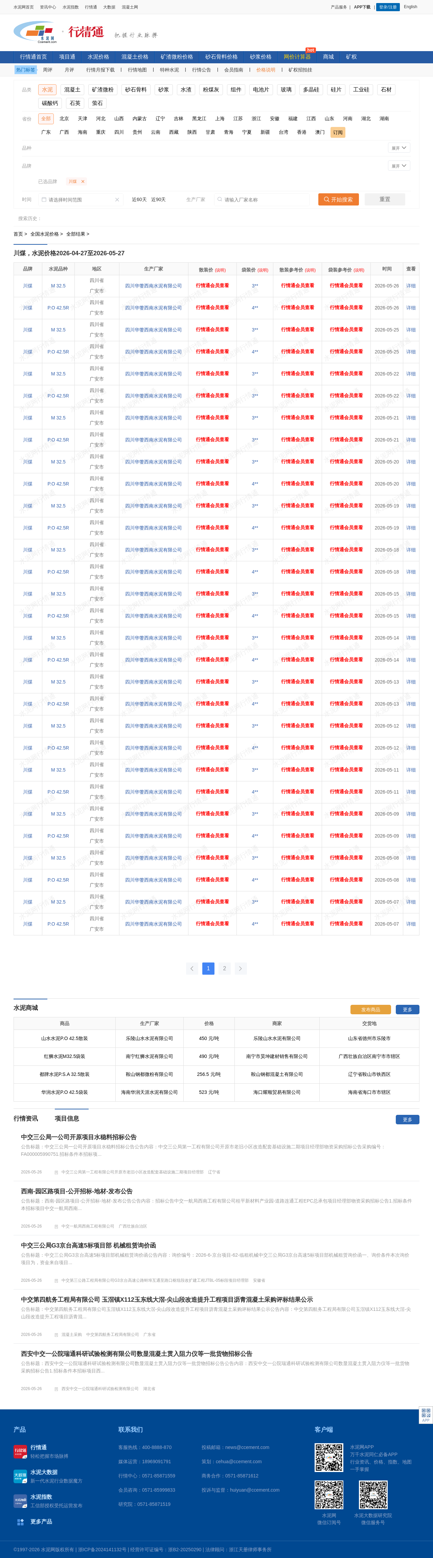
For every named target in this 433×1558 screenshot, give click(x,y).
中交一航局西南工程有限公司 (88, 1226)
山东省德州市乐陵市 (369, 1038)
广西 (64, 132)
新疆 (265, 132)
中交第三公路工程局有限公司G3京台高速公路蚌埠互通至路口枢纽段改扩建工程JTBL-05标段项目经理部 (155, 1280)
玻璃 (286, 89)
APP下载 (363, 7)
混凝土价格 (135, 57)
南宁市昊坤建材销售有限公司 (277, 1056)
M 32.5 (58, 285)
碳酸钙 (50, 103)
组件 (236, 89)
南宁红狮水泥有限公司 (149, 1056)
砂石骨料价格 (221, 57)
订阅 (338, 132)
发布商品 (370, 1009)
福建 (293, 118)
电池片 (261, 89)
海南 (82, 132)
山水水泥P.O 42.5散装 (64, 1038)
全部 (46, 118)
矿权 (351, 57)
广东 (46, 132)
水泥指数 (71, 7)
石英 (75, 103)
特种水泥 (169, 69)
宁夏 (247, 132)
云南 (155, 132)
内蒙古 (140, 118)
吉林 (178, 118)
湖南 (384, 118)
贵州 (137, 132)
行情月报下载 (100, 69)
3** (255, 285)
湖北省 (149, 1388)
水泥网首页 (24, 7)
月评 (69, 69)
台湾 (283, 132)
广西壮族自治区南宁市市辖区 (369, 1056)
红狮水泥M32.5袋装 (65, 1056)
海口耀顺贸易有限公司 (277, 1092)
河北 (101, 118)
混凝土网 (130, 7)
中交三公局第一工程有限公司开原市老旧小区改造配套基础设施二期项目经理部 (133, 1172)
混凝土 (72, 89)
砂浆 (163, 89)
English (411, 6)
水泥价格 (98, 57)
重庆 (101, 132)
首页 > (21, 234)
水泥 (47, 89)
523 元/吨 (209, 1092)
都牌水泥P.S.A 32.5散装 (65, 1074)
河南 (347, 118)
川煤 (27, 285)
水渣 (186, 89)
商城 (328, 57)
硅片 (336, 89)
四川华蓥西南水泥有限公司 (153, 285)
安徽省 (259, 1280)
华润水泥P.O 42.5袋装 (64, 1092)
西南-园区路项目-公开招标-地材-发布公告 (77, 1191)
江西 (311, 118)
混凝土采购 (72, 1334)
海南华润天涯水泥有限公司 (149, 1092)
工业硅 (361, 89)
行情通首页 (33, 57)
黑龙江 (199, 118)
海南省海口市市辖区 (369, 1092)
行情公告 (201, 69)
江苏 (238, 118)
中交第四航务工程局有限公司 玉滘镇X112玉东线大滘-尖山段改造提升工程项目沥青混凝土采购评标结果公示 (167, 1299)
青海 (228, 132)
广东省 (149, 1334)
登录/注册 (387, 7)
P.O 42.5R (58, 307)
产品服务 (339, 7)
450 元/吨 (209, 1038)
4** (255, 307)
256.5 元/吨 (209, 1074)
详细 (411, 285)
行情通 (91, 7)
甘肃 (210, 132)
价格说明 (265, 69)
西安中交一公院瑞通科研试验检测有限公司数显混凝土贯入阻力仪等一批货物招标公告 (136, 1353)
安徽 (274, 118)
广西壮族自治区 (133, 1226)
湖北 (366, 118)
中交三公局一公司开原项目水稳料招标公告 (79, 1137)
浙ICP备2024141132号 (102, 1549)
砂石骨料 (136, 89)
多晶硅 (311, 89)
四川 (119, 132)
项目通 (67, 57)
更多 (407, 1009)
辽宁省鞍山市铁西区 (369, 1074)
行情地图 (137, 69)
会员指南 (233, 69)
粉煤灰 (211, 89)
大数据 (109, 7)
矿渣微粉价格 (177, 57)
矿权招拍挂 (300, 69)
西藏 (174, 132)
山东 (329, 118)
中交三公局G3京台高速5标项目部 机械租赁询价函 (88, 1245)
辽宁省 (214, 1172)
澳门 (320, 132)
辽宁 (160, 118)
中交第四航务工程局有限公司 (112, 1334)
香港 (301, 132)
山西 (119, 118)
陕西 (192, 132)
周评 (47, 69)
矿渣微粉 (103, 89)
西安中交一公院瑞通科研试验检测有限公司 (100, 1388)
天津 (82, 118)
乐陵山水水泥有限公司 (149, 1038)
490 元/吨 (209, 1056)
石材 (386, 89)
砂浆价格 (261, 57)
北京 (64, 118)
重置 (385, 199)
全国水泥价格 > (47, 234)
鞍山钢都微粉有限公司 (149, 1074)
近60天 (139, 199)
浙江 (256, 118)
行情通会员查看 (212, 285)
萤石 (97, 103)
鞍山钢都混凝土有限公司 (277, 1074)
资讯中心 (48, 7)
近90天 (158, 199)
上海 (220, 118)
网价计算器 (297, 57)
